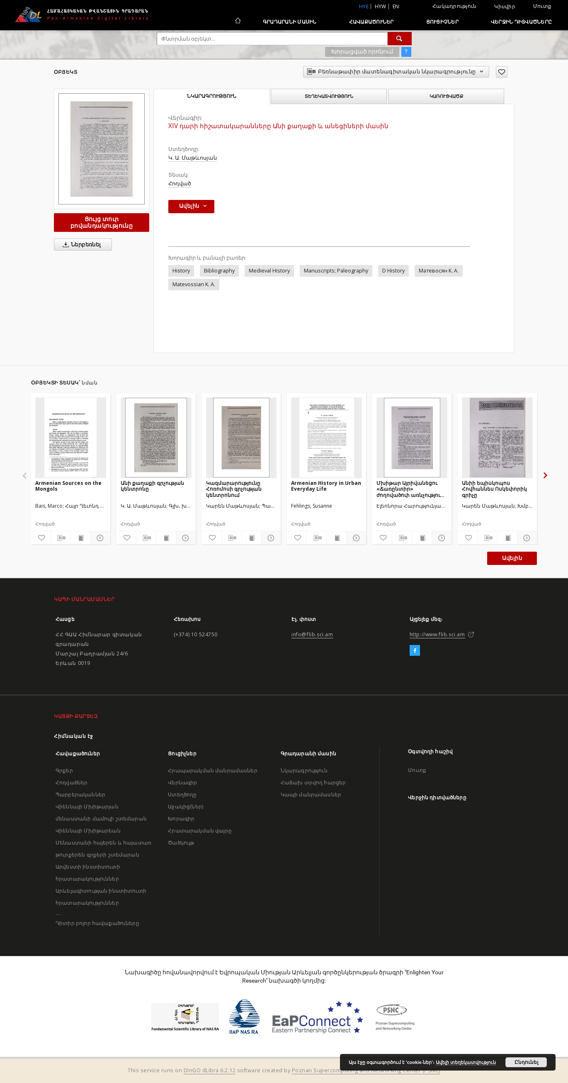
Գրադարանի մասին (290, 21)
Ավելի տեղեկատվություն (466, 1062)
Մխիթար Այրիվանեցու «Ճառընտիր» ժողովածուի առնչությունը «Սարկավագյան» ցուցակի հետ (411, 488)
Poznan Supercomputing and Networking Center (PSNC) (366, 1070)
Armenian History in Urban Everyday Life (326, 485)
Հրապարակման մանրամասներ (212, 770)
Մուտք (542, 6)
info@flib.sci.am (312, 634)
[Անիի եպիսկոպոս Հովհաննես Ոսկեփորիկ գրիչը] (497, 437)
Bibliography (219, 270)
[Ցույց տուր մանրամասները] (99, 538)
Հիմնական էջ (73, 736)
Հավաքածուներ (371, 21)
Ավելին (512, 558)
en (396, 6)
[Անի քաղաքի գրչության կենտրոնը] (156, 437)
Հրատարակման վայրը (200, 830)
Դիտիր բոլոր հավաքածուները (97, 923)
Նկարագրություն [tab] (211, 96)
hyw (380, 6)
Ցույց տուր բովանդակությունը (101, 222)
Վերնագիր (182, 782)
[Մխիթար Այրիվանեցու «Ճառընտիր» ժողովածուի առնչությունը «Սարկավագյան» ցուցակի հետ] (412, 437)
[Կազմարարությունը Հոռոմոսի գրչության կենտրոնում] (241, 437)
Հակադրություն (454, 6)
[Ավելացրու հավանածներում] (501, 72)
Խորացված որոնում (362, 51)
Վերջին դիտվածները (521, 21)
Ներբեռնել (80, 245)
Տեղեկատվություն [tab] (329, 96)
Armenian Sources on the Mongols (68, 485)
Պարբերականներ (80, 794)
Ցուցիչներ (442, 21)
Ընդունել (526, 1062)
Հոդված (179, 183)
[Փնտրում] (400, 38)
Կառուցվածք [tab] (446, 96)
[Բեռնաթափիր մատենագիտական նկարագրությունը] (60, 538)
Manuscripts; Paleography (336, 270)
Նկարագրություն (304, 770)
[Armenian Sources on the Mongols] (71, 437)
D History (393, 270)
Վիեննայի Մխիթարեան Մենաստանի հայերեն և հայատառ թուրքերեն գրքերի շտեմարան (103, 842)
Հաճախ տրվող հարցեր (313, 782)
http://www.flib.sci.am (437, 634)
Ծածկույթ (181, 842)
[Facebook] (415, 651)
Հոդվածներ (71, 782)
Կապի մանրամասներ (311, 794)
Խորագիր (181, 818)
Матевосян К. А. (439, 270)
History (181, 270)
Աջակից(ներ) (185, 806)
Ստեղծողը (182, 794)
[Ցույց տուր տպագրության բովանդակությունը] (80, 538)
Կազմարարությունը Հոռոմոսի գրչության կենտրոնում (234, 488)
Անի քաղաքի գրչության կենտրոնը (152, 485)
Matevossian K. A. (193, 284)
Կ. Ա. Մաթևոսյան (192, 157)
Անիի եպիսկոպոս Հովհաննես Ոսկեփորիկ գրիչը (494, 488)
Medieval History (269, 270)
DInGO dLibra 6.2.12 (210, 1070)
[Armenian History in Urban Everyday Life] (326, 437)
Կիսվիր (504, 6)
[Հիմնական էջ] (237, 21)
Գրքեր (64, 770)
